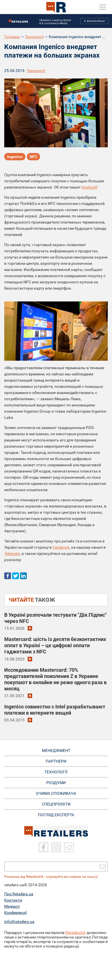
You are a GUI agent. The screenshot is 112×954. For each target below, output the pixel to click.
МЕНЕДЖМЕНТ (56, 750)
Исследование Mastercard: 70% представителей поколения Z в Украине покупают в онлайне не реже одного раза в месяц (55, 679)
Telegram (12, 553)
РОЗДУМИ (56, 782)
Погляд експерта (56, 815)
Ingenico (15, 156)
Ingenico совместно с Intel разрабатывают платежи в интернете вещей (54, 710)
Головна (12, 36)
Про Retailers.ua (18, 894)
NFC (33, 156)
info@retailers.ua (19, 921)
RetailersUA (75, 932)
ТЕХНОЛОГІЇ (56, 772)
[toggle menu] (103, 7)
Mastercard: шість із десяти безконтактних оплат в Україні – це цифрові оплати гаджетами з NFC (55, 645)
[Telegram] (69, 847)
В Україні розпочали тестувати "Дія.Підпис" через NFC (55, 618)
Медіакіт (12, 906)
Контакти (13, 900)
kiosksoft (90, 187)
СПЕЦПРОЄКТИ (56, 804)
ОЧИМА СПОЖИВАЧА (56, 793)
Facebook (60, 547)
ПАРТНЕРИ (56, 761)
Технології (34, 36)
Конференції (15, 912)
